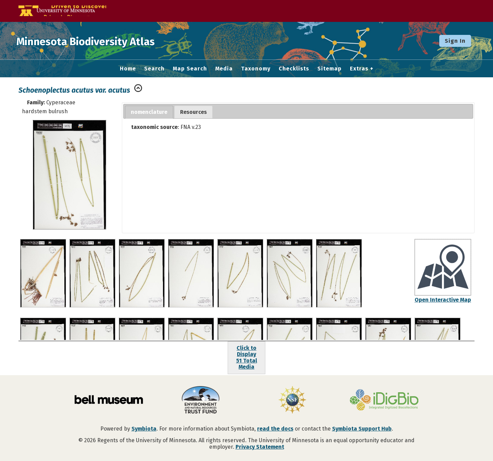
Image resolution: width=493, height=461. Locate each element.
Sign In (455, 41)
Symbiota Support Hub (362, 428)
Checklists (294, 69)
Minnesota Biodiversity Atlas (106, 40)
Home (128, 69)
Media (224, 69)
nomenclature (149, 112)
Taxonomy (255, 69)
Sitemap (329, 69)
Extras (359, 69)
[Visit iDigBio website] (384, 400)
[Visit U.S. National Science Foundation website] (292, 400)
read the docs (275, 428)
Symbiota (143, 428)
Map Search (190, 69)
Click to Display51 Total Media (246, 357)
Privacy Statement (260, 447)
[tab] (149, 112)
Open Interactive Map (443, 300)
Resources (193, 112)
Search (154, 69)
